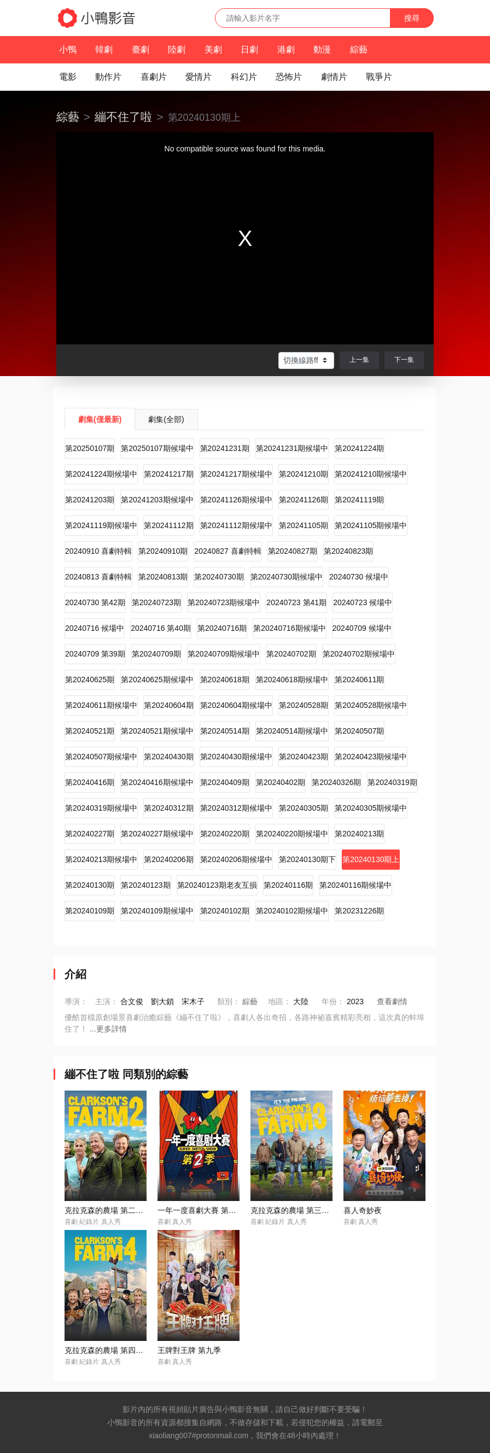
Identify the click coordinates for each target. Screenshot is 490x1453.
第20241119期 (359, 499)
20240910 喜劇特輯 (98, 551)
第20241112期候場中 (236, 525)
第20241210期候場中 (371, 474)
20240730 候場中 (358, 576)
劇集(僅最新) (99, 419)
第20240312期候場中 (236, 808)
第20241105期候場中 (371, 525)
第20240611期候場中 (101, 705)
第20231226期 (359, 910)
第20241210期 (303, 474)
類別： (228, 1001)
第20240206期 (168, 859)
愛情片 (198, 76)
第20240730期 (218, 576)
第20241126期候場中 (236, 499)
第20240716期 (222, 628)
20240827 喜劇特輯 (227, 551)
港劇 (286, 49)
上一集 (359, 360)
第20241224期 (359, 448)
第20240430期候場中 (236, 756)
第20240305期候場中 (371, 808)
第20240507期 (359, 730)
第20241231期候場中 (292, 448)
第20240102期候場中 (292, 910)
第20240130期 (89, 885)
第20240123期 (145, 885)
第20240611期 (359, 679)
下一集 (404, 360)
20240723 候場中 (362, 602)
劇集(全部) (166, 419)
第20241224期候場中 (101, 474)
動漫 (322, 49)
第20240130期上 (370, 859)
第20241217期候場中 (236, 474)
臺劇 (140, 49)
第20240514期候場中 (292, 730)
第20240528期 (303, 705)
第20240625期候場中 (157, 679)
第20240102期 (224, 910)
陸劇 (176, 49)
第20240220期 (224, 833)
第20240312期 (168, 808)
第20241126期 (303, 499)
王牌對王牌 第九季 (189, 1350)
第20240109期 (89, 910)
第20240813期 (163, 576)
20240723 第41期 (296, 602)
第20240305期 (303, 808)
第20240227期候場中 (157, 833)
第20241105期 (303, 525)
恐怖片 (289, 76)
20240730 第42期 (95, 602)
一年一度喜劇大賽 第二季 (201, 1210)
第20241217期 (168, 474)
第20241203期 (89, 499)
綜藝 (359, 49)
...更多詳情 (108, 1028)
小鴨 (68, 49)
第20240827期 (292, 551)
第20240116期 (288, 885)
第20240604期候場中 (236, 705)
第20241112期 (168, 525)
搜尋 (411, 18)
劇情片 (334, 76)
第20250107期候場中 (157, 448)
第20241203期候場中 (157, 499)
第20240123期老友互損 (217, 885)
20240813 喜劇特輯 (98, 576)
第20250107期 (89, 448)
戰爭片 (379, 76)
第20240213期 (359, 833)
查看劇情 (392, 1001)
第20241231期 (224, 448)
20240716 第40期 (161, 628)
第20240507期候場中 (101, 756)
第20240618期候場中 (292, 679)
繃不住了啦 (123, 116)
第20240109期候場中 (157, 910)
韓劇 (104, 49)
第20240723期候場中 (224, 602)
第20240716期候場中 (289, 628)
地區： (279, 1001)
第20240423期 (303, 756)
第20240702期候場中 (359, 653)
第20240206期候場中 (236, 859)
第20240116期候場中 (355, 885)
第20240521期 (89, 730)
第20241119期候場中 (101, 525)
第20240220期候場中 (292, 833)
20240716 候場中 (94, 628)
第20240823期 (348, 551)
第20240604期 (168, 705)
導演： (76, 1001)
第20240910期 (163, 551)
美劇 (213, 49)
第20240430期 (168, 756)
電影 (68, 76)
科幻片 (244, 76)
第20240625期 (89, 679)
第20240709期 (156, 653)
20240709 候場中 (362, 628)
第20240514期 (224, 730)
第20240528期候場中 (371, 705)
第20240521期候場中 (157, 730)
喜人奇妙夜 (362, 1210)
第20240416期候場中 (157, 782)
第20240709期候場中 (224, 653)
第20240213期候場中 (101, 859)
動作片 (108, 76)
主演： (106, 1001)
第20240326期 (336, 782)
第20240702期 (291, 653)
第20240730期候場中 (286, 576)
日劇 (249, 49)
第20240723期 (156, 602)
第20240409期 (224, 782)
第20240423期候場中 (371, 756)
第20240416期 (89, 782)
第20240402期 (280, 782)
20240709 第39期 (95, 653)
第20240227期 (89, 833)
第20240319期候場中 (101, 808)
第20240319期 (392, 782)
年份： (333, 1001)
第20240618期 (224, 679)
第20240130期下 (307, 859)
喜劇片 (154, 76)
